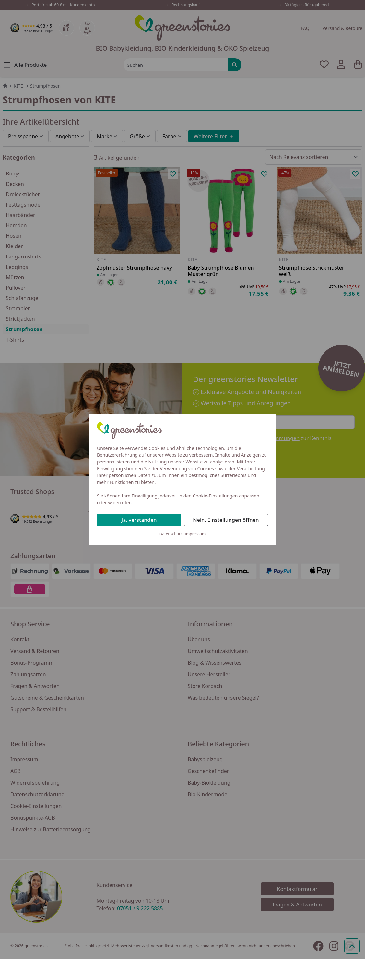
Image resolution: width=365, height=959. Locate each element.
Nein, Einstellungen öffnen (226, 519)
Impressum (195, 534)
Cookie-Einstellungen (215, 496)
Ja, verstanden (139, 519)
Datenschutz (170, 534)
